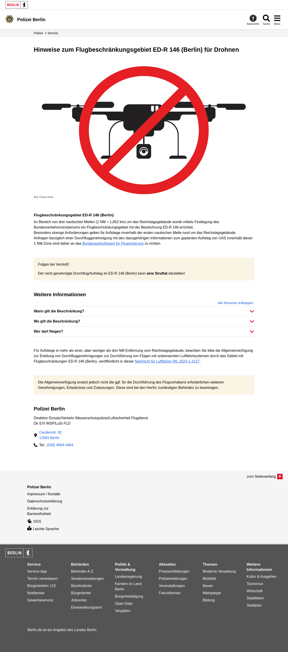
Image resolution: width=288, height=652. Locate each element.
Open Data (123, 603)
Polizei (38, 33)
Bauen (208, 586)
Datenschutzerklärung (44, 501)
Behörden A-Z (82, 571)
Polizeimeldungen (173, 578)
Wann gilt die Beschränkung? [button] (59, 311)
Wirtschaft (255, 591)
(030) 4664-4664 (60, 445)
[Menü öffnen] (277, 20)
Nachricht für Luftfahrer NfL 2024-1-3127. (167, 361)
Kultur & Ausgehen (262, 576)
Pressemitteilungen (174, 571)
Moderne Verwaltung (219, 571)
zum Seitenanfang (261, 476)
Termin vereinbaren (42, 578)
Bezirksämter (81, 586)
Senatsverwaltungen (87, 578)
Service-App (37, 571)
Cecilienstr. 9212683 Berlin (50, 435)
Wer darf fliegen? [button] (48, 331)
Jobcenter (79, 600)
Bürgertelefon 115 (41, 586)
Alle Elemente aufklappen (235, 303)
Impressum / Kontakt (43, 494)
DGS (34, 521)
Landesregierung (128, 576)
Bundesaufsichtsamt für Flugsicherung (113, 243)
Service (52, 33)
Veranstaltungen (172, 586)
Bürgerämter (81, 593)
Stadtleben (255, 598)
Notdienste (36, 593)
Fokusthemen (170, 593)
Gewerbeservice (40, 600)
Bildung (209, 600)
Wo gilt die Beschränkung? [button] (57, 321)
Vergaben (122, 611)
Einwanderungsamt (86, 607)
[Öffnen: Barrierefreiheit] (253, 20)
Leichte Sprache (43, 529)
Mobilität (209, 578)
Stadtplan (254, 605)
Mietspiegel (212, 593)
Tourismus (255, 584)
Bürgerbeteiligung (129, 596)
